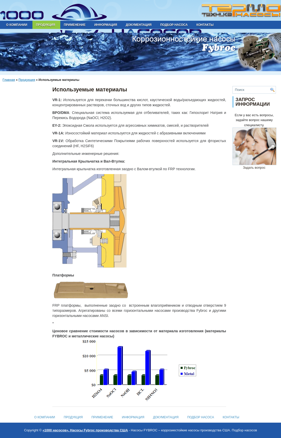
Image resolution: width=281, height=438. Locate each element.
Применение (75, 25)
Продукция (45, 25)
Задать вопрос (254, 165)
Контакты (205, 25)
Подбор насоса (174, 25)
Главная (9, 80)
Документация (138, 25)
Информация (105, 25)
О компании (16, 25)
